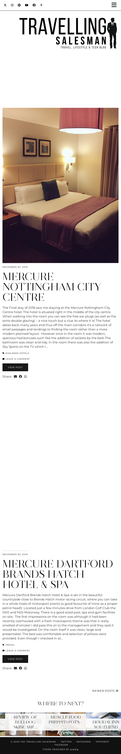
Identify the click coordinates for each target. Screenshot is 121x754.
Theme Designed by (61, 749)
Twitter (66, 741)
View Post (15, 367)
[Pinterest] (19, 5)
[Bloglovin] (41, 5)
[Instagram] (12, 5)
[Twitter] (5, 5)
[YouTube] (27, 5)
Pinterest (102, 741)
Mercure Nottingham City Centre (51, 286)
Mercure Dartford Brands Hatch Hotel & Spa (57, 574)
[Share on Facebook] (20, 376)
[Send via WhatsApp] (25, 376)
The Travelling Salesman (38, 741)
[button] (115, 5)
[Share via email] (15, 376)
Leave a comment (16, 359)
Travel (10, 645)
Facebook (61, 744)
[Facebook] (34, 5)
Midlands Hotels (17, 353)
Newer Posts (105, 690)
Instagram (83, 741)
